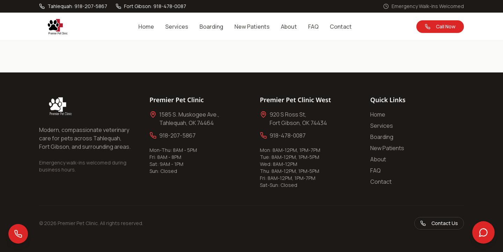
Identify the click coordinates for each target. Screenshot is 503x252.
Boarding (211, 26)
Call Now (440, 26)
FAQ (313, 26)
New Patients (252, 26)
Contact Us (439, 223)
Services (176, 26)
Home (146, 26)
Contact (341, 26)
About (289, 26)
